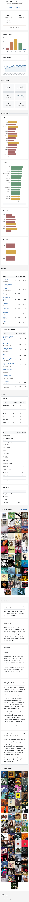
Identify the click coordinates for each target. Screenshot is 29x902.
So (4, 606)
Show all (14, 204)
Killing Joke (6, 308)
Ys (3, 293)
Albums (10, 7)
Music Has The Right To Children (8, 298)
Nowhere (5, 312)
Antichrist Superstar (8, 284)
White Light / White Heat (10, 734)
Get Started (17, 7)
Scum (4, 317)
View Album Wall (24, 509)
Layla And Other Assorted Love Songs (8, 376)
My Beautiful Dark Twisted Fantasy (7, 370)
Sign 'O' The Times (9, 682)
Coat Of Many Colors (8, 359)
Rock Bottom (6, 279)
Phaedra (5, 288)
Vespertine (5, 321)
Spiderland (6, 303)
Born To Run (6, 344)
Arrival (4, 354)
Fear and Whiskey (8, 622)
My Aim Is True (6, 386)
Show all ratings (7, 899)
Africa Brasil (6, 381)
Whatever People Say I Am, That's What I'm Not (8, 337)
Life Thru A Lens (8, 647)
